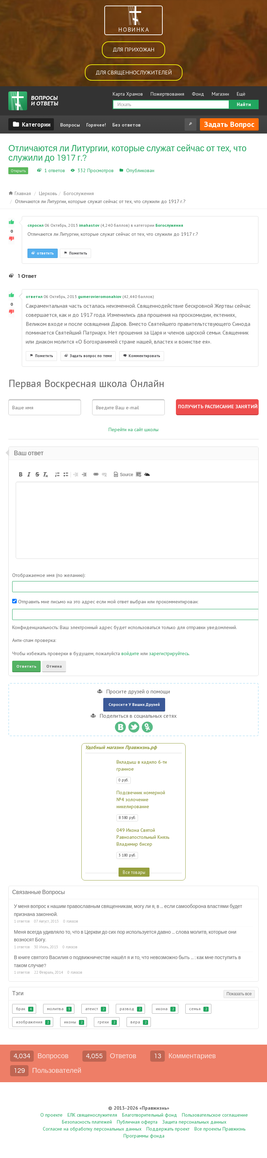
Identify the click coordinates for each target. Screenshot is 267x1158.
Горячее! (96, 125)
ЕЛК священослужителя (92, 1115)
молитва (59, 1009)
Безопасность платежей (87, 1122)
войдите (130, 653)
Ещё (241, 94)
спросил (35, 225)
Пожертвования (167, 94)
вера (139, 1022)
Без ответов (126, 125)
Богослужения (172, 170)
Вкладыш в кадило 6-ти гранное (141, 765)
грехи (107, 1022)
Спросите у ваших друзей (134, 704)
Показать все (239, 994)
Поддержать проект (167, 1129)
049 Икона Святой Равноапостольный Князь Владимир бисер (142, 837)
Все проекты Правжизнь (219, 1129)
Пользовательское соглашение (215, 1115)
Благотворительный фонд (149, 1115)
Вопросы (70, 125)
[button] (20, 474)
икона (166, 1009)
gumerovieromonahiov (99, 296)
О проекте (51, 1115)
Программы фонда (143, 1136)
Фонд (198, 94)
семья (199, 1009)
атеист (95, 1009)
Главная (19, 193)
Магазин (220, 94)
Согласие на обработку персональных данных (92, 1129)
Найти (244, 104)
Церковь (48, 193)
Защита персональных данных (194, 1122)
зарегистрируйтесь (169, 653)
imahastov (89, 225)
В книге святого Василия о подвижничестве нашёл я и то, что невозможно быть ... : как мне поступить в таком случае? (127, 961)
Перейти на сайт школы (133, 429)
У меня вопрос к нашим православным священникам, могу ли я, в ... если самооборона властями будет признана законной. (128, 910)
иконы (74, 1022)
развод (131, 1009)
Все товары (134, 872)
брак (24, 1009)
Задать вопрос (229, 124)
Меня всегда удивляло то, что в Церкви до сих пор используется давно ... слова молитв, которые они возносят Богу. (125, 936)
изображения (33, 1022)
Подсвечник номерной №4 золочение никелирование (140, 799)
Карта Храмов (128, 94)
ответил (34, 296)
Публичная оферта (137, 1122)
